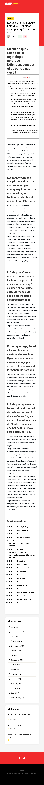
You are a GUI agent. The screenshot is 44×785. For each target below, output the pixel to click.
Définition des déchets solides (20, 599)
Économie (14, 641)
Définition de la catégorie (18, 530)
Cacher (27, 77)
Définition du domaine (17, 603)
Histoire (10, 18)
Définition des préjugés (17, 549)
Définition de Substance (18, 585)
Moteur (13, 669)
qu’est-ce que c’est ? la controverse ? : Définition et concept (19, 543)
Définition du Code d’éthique (19, 596)
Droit (12, 636)
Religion (14, 679)
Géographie (15, 660)
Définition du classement (18, 571)
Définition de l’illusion (17, 578)
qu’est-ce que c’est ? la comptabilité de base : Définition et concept (22, 555)
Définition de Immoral (17, 582)
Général (14, 655)
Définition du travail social (18, 589)
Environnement (16, 646)
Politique (14, 674)
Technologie (15, 698)
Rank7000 (14, 36)
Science (14, 683)
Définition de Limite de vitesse (20, 537)
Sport (13, 693)
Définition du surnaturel (18, 575)
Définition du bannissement (19, 534)
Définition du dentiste (17, 561)
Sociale (13, 688)
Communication (16, 632)
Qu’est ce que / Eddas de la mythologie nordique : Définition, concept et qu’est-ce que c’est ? (23, 83)
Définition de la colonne (18, 564)
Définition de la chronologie (19, 568)
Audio (13, 627)
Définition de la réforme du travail (21, 592)
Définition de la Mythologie (19, 527)
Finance (14, 651)
